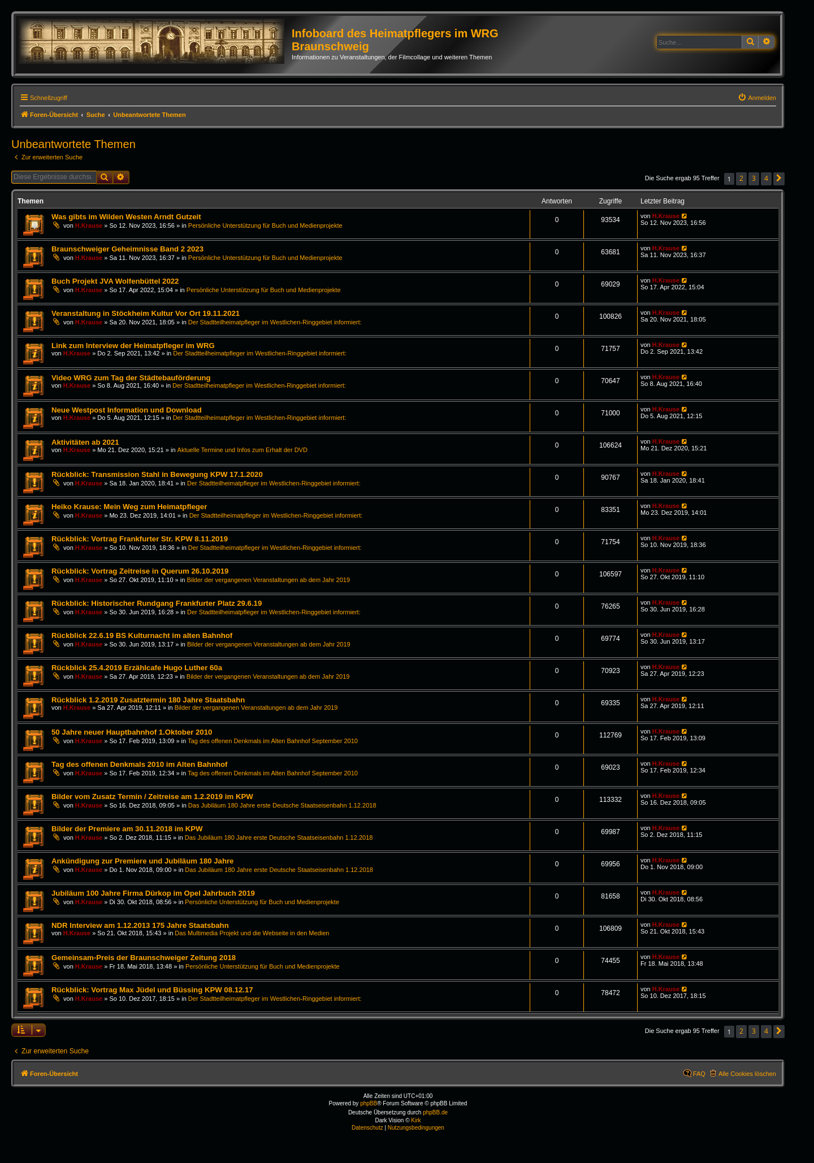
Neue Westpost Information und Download (126, 410)
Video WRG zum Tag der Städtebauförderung (131, 378)
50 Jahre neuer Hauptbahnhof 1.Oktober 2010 (131, 732)
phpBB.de (435, 1112)
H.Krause (88, 225)
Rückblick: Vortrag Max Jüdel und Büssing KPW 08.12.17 (152, 990)
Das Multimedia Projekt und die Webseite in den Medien (252, 933)
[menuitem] (757, 98)
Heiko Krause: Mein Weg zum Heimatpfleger (129, 506)
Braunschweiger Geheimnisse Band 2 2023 (127, 249)
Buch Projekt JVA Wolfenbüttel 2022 (115, 281)
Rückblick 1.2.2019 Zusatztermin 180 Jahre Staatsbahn (148, 700)
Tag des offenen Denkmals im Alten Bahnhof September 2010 (273, 740)
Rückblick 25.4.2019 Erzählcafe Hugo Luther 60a (136, 667)
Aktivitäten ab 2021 (85, 442)
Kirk (416, 1120)
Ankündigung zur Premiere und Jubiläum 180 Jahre (142, 861)
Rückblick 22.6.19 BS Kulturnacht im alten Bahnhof (141, 635)
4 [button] (766, 178)
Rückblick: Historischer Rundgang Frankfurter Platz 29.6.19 (156, 603)
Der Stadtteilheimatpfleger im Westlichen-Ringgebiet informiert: (275, 322)
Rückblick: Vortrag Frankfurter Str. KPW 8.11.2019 (139, 539)
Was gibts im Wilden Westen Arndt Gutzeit (126, 216)
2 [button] (741, 178)
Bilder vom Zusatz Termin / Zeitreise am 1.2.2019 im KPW (152, 796)
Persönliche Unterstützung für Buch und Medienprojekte (265, 225)
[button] (779, 178)
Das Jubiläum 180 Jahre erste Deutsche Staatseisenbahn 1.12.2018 (282, 805)
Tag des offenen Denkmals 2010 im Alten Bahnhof (139, 764)
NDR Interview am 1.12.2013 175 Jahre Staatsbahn (140, 925)
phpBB (368, 1103)
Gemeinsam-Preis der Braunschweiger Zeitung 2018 (143, 957)
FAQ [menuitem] (699, 1073)
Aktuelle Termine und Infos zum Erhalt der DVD (242, 449)
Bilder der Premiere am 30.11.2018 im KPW (127, 828)
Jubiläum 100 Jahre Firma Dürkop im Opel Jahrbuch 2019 (153, 893)
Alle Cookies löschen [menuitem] (747, 1073)
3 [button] (754, 178)
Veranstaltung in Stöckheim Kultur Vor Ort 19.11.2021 (145, 313)
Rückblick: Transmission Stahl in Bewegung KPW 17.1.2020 (157, 474)
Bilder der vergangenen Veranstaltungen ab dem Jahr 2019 (268, 579)
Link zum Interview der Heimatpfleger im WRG (133, 345)
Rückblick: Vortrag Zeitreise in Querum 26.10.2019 (139, 571)
